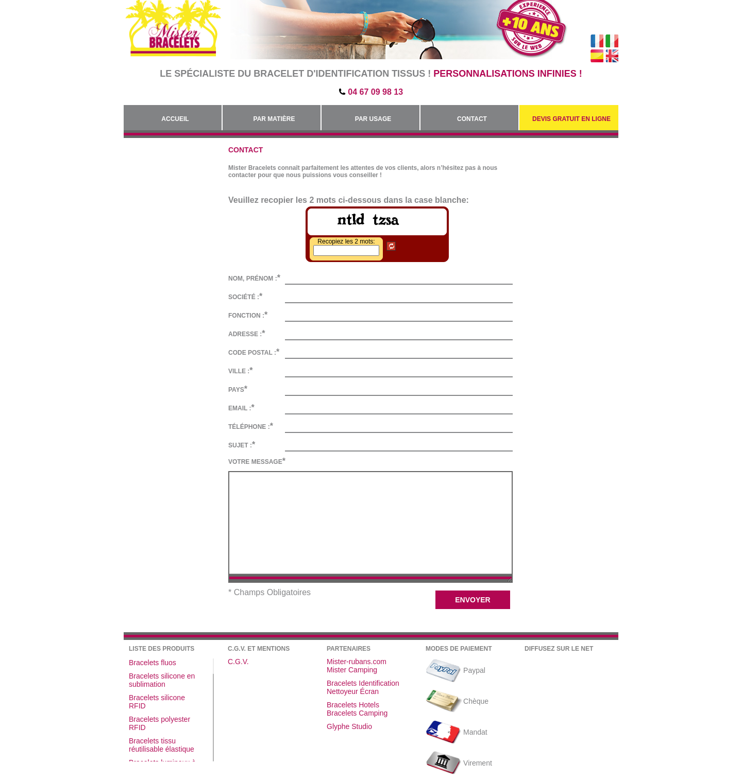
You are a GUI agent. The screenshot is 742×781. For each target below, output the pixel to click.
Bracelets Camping (357, 713)
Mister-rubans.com (356, 661)
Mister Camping (352, 670)
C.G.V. (238, 661)
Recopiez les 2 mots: (346, 241)
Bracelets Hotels (353, 705)
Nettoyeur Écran (353, 691)
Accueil (175, 119)
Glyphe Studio (349, 726)
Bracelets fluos (152, 662)
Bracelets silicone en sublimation (162, 680)
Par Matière (274, 119)
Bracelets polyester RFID (159, 723)
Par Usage (373, 119)
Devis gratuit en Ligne (571, 119)
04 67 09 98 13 (375, 92)
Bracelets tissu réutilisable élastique (161, 745)
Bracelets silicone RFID (157, 701)
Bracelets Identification (363, 683)
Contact (472, 119)
